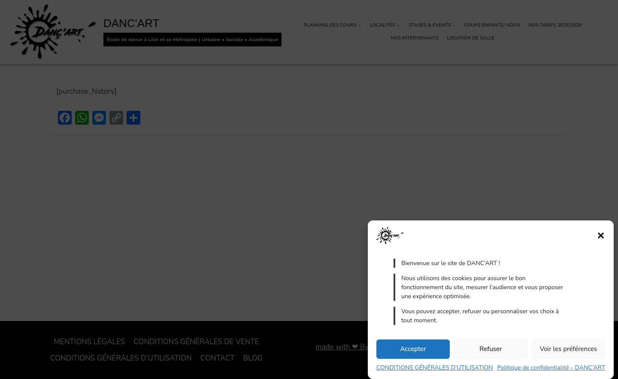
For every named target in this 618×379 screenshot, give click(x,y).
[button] (601, 235)
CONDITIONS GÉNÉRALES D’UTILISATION (434, 368)
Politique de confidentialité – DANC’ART (551, 368)
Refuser (490, 349)
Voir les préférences (568, 349)
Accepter (413, 349)
